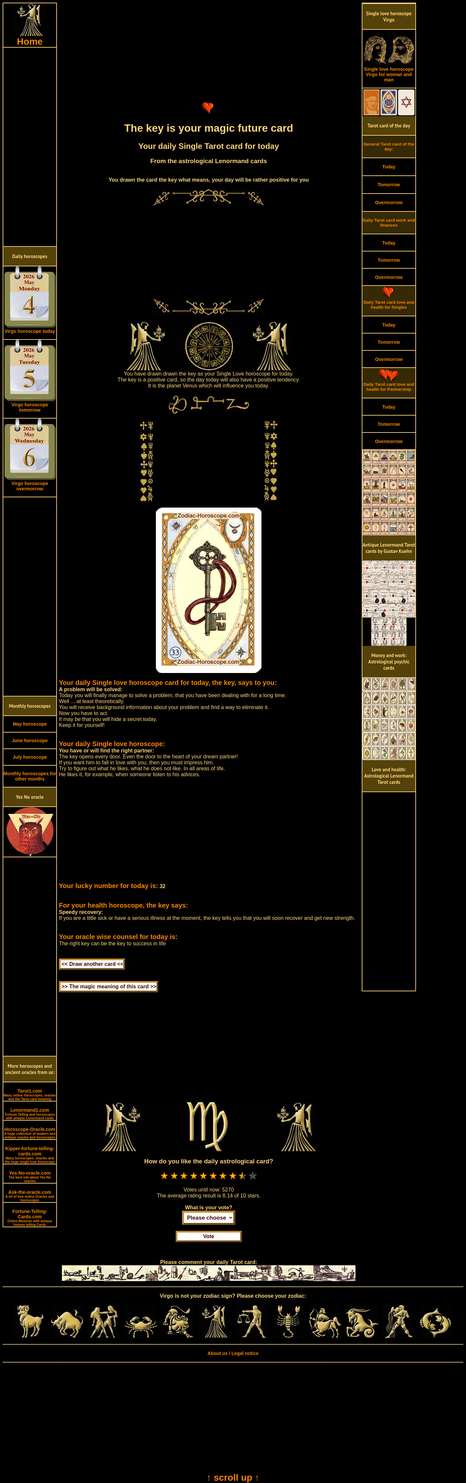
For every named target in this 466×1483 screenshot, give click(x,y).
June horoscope (30, 740)
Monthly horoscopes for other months (29, 776)
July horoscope (30, 757)
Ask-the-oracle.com (29, 1196)
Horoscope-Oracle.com (29, 1133)
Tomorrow (389, 184)
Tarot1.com (30, 1094)
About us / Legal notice (233, 1353)
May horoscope (30, 724)
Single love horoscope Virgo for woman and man (388, 72)
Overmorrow (388, 202)
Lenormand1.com (30, 1113)
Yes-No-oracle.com (30, 1176)
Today (389, 166)
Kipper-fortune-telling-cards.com (30, 1155)
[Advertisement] (29, 147)
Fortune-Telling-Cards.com (29, 1218)
